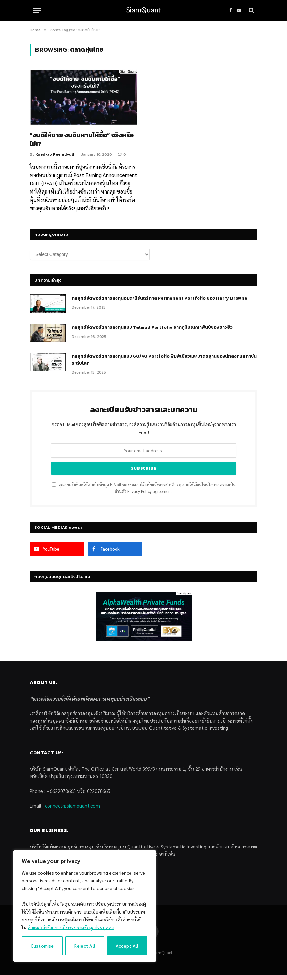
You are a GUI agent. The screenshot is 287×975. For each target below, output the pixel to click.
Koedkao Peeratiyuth (55, 154)
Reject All (84, 946)
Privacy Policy (139, 491)
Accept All (127, 946)
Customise (42, 946)
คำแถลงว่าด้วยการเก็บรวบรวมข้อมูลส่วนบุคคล (71, 927)
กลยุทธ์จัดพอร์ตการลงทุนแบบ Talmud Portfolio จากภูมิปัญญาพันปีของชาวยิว (152, 327)
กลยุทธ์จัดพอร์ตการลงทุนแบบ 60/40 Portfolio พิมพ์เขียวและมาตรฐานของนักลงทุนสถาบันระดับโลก (164, 359)
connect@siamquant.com (72, 805)
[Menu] (37, 10)
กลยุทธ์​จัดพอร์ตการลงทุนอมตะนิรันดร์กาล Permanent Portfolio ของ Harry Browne (159, 298)
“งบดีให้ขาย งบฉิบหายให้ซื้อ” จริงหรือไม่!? (82, 139)
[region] (84, 906)
